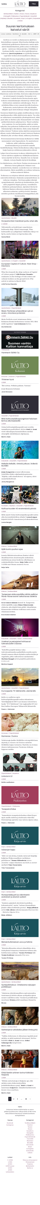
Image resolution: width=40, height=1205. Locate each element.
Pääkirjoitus (15, 16)
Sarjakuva (33, 14)
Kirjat (23, 18)
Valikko (4, 4)
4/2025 (10, 1170)
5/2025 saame (10, 1166)
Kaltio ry (30, 1168)
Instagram (10, 1125)
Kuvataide (17, 18)
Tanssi (22, 14)
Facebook (10, 1123)
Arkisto (20, 21)
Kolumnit (12, 376)
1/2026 (3, 269)
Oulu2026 (34, 16)
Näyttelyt (3, 18)
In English (29, 18)
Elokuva (3, 546)
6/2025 (10, 1164)
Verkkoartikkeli (8, 14)
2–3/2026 (4, 224)
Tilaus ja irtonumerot (30, 1160)
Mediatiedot (30, 1166)
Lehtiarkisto (10, 1172)
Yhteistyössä (5, 349)
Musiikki (10, 18)
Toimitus (30, 1164)
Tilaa (34, 4)
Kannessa (4, 733)
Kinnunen (4, 376)
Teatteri (16, 14)
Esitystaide (36, 18)
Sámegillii (7, 16)
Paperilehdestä (24, 16)
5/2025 (10, 1168)
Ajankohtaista (5, 218)
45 (26, 1099)
